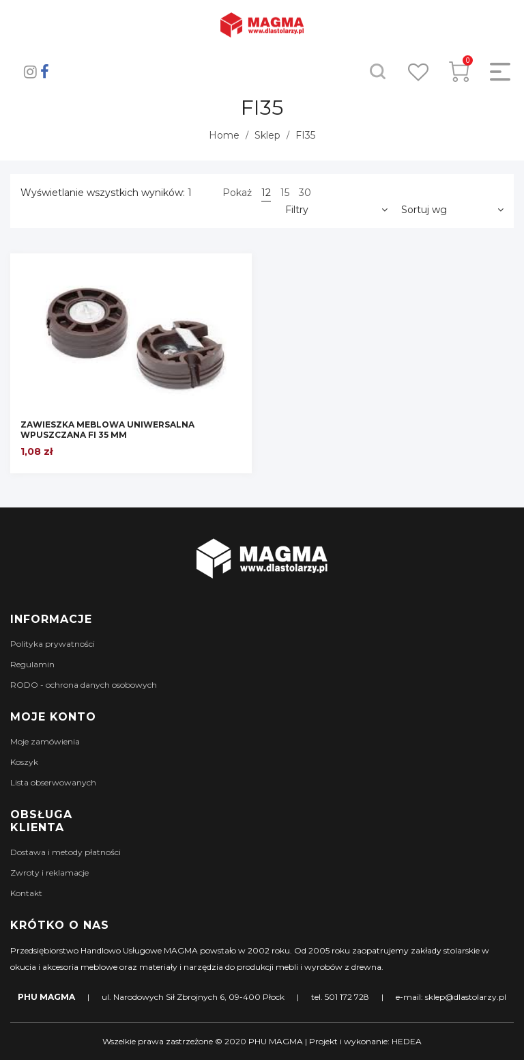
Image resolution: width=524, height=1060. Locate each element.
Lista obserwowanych (53, 782)
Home (224, 135)
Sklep (267, 135)
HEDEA (407, 1041)
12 (266, 192)
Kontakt (26, 893)
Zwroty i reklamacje (49, 872)
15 (284, 192)
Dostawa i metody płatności (65, 852)
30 (305, 192)
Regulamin (32, 664)
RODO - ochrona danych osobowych (83, 685)
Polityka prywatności (52, 644)
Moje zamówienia (45, 741)
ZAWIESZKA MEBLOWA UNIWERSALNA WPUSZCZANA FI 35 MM (107, 429)
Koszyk (24, 762)
